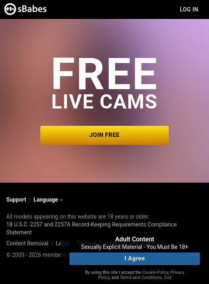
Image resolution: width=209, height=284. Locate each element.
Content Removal (27, 243)
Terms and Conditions (141, 277)
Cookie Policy (155, 272)
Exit (167, 277)
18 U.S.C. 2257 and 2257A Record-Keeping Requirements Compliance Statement (91, 228)
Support (16, 199)
